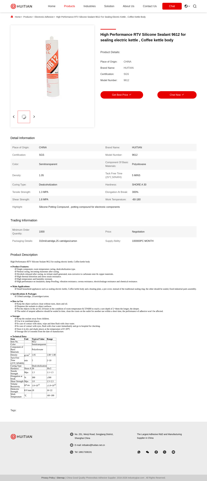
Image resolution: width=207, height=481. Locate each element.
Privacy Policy (48, 478)
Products (27, 17)
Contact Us (150, 6)
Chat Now (175, 95)
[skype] (158, 452)
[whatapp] (141, 452)
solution (109, 6)
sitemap (61, 478)
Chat (172, 6)
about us (128, 6)
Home (52, 6)
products (69, 6)
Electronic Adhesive (44, 17)
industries (90, 6)
